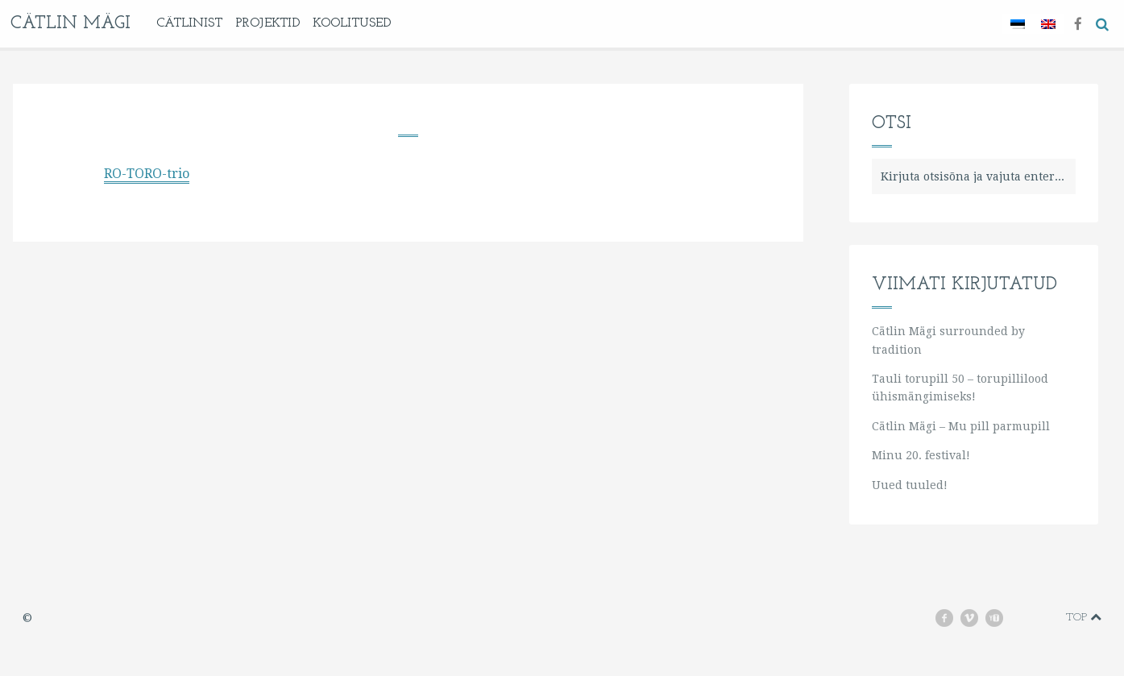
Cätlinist (189, 23)
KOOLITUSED (352, 23)
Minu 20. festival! (921, 455)
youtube (1000, 617)
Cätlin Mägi (70, 24)
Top (1083, 617)
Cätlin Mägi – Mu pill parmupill (961, 426)
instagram (1026, 617)
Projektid (267, 23)
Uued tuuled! (910, 485)
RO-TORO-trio (146, 173)
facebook (950, 617)
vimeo (976, 617)
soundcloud (1049, 617)
